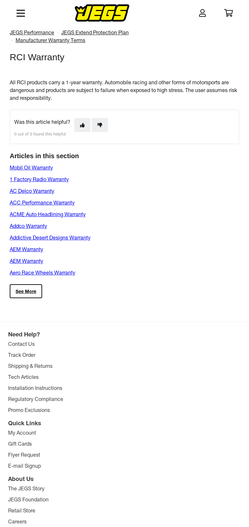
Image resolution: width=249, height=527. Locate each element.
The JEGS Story (184, 344)
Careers (175, 377)
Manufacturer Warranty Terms (50, 40)
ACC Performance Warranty (42, 202)
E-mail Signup (103, 377)
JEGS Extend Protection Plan (95, 32)
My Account (101, 344)
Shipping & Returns (31, 366)
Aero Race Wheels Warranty (42, 272)
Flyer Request (103, 366)
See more (26, 291)
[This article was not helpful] (100, 125)
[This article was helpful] (82, 125)
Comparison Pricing (183, 494)
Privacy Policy (150, 494)
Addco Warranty (28, 226)
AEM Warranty (26, 249)
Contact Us (22, 344)
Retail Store (179, 366)
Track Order (22, 355)
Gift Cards (99, 355)
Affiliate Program (185, 388)
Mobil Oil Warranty (31, 167)
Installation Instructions (36, 388)
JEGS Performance (32, 32)
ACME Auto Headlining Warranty (48, 214)
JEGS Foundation (186, 355)
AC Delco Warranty (32, 191)
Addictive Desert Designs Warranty (50, 237)
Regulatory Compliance (36, 399)
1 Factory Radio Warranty (39, 179)
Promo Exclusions (30, 410)
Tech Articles (24, 377)
